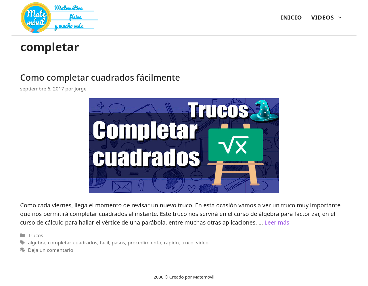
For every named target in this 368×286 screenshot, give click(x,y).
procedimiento (144, 242)
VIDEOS (329, 17)
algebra (36, 242)
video (202, 242)
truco (187, 242)
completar (59, 242)
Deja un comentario (50, 250)
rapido (171, 242)
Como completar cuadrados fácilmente (100, 77)
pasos (118, 242)
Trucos (35, 235)
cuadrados (85, 242)
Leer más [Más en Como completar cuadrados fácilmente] (276, 222)
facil (104, 242)
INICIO (291, 17)
